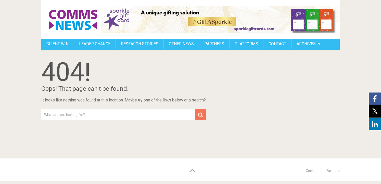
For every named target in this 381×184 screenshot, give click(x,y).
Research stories (139, 43)
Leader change (94, 43)
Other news (181, 43)
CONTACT (277, 43)
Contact (312, 171)
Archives (306, 43)
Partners (214, 43)
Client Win (57, 43)
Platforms (246, 43)
